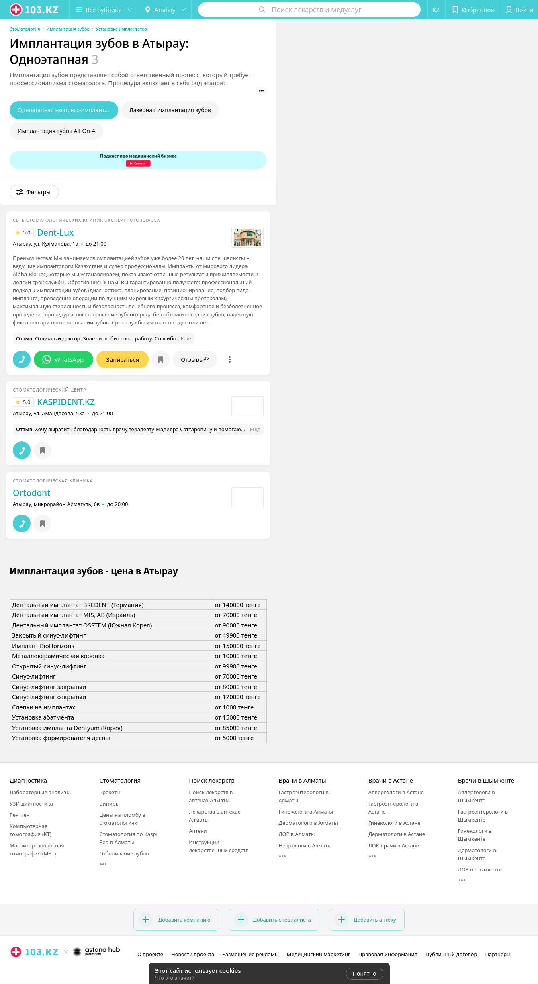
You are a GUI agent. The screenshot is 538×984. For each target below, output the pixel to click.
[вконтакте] (38, 969)
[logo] (34, 9)
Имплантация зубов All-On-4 (56, 131)
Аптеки (198, 830)
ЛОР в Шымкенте (480, 869)
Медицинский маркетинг (318, 954)
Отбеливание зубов (124, 853)
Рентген (20, 814)
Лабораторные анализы (40, 792)
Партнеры (498, 954)
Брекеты (110, 792)
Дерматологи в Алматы (308, 822)
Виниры (109, 803)
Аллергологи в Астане (396, 792)
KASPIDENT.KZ (66, 402)
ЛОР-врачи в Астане (393, 845)
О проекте (150, 954)
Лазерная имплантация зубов (170, 110)
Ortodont (31, 493)
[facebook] (27, 969)
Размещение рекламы (250, 954)
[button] (103, 9)
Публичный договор (451, 954)
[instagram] (16, 969)
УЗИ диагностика (31, 803)
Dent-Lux (55, 232)
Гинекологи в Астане (394, 822)
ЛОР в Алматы (296, 834)
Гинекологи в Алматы (305, 811)
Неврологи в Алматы (304, 845)
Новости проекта (192, 954)
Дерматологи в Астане (396, 834)
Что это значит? (174, 977)
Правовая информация (387, 954)
